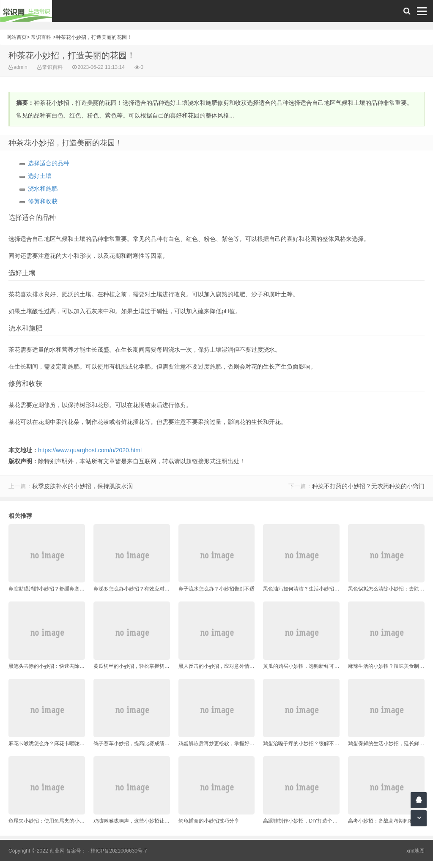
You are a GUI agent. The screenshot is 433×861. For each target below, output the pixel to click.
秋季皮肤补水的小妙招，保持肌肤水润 (82, 486)
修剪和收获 (43, 201)
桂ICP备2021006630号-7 (118, 851)
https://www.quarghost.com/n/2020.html (90, 450)
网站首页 (16, 37)
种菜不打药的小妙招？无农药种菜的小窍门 (368, 486)
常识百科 (41, 37)
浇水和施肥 (43, 188)
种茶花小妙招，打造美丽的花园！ (94, 37)
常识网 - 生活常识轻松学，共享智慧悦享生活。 (26, 11)
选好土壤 (40, 175)
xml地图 (415, 851)
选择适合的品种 (48, 163)
